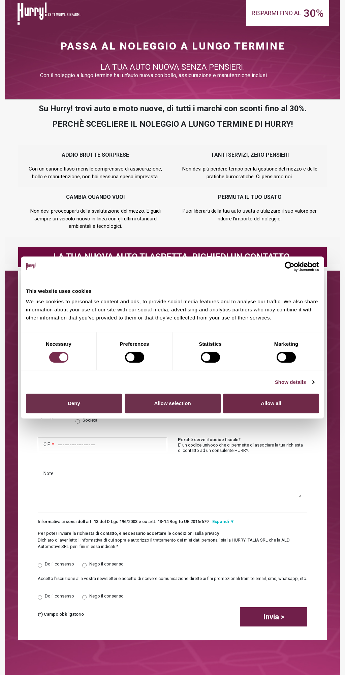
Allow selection (172, 403)
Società (90, 420)
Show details (290, 382)
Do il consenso (59, 563)
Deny (74, 403)
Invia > (273, 617)
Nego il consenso (106, 563)
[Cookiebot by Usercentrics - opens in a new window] (289, 267)
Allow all (271, 403)
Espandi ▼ (223, 521)
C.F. (102, 445)
